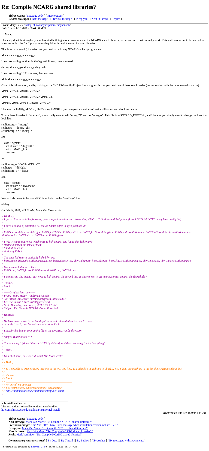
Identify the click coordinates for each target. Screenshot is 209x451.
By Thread (67, 440)
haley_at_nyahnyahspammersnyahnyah (47, 24)
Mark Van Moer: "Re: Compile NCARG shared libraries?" (59, 421)
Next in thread (100, 18)
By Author (99, 440)
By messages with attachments (126, 440)
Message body (35, 15)
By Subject (83, 440)
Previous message (62, 18)
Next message (40, 18)
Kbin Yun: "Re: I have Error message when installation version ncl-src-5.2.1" (74, 424)
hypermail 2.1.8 (38, 446)
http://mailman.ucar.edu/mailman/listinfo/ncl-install (35, 390)
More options (55, 15)
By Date (52, 440)
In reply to (82, 18)
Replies (116, 18)
